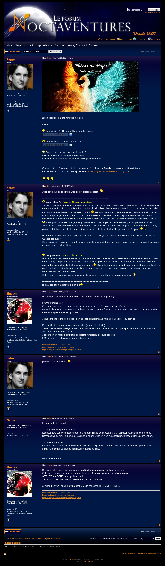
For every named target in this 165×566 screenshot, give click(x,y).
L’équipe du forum (128, 553)
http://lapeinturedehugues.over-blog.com (58, 347)
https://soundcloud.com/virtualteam (56, 344)
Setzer (49, 58)
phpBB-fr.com (88, 561)
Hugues (49, 292)
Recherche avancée (152, 12)
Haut (159, 182)
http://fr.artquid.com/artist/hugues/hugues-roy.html (61, 350)
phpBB (72, 559)
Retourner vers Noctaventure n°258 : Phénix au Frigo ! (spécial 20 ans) (33, 538)
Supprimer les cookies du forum (149, 553)
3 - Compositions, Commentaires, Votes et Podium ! (64, 45)
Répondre (12, 51)
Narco (49, 418)
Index (8, 45)
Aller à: (93, 538)
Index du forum (126, 39)
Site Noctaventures (107, 39)
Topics (20, 45)
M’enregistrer (141, 39)
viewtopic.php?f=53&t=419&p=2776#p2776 (108, 171)
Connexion (155, 39)
